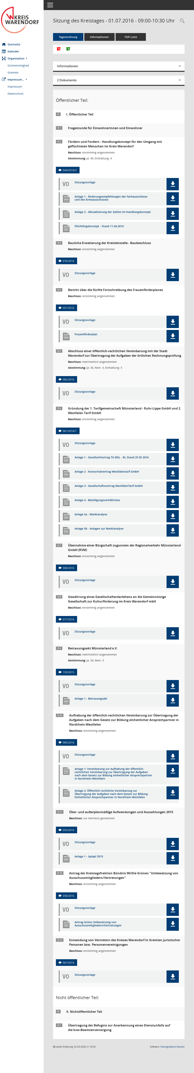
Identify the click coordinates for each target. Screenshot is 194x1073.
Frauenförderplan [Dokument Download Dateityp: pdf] (89, 341)
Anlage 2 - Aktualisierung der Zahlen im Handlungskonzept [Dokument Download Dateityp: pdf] (103, 219)
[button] (23, 58)
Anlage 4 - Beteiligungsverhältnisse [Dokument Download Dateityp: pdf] (101, 513)
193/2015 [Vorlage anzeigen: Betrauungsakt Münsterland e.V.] (72, 685)
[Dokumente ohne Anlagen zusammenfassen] (72, 55)
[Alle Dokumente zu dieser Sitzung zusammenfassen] (62, 55)
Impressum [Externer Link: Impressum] (18, 86)
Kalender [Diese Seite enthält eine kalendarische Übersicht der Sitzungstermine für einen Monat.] (14, 51)
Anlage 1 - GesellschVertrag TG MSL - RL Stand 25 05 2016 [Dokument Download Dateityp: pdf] (112, 471)
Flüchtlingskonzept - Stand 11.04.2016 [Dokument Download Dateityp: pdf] (103, 233)
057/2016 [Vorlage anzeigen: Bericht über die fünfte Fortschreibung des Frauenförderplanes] (72, 315)
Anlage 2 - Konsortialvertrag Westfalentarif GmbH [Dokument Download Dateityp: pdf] (110, 484)
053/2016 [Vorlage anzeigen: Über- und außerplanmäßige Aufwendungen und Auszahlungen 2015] (72, 843)
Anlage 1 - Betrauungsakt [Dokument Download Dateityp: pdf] (94, 711)
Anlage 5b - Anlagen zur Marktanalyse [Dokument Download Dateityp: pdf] (102, 541)
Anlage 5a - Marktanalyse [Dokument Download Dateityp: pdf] (94, 527)
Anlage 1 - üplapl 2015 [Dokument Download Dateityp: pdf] (92, 869)
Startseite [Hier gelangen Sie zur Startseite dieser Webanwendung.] (15, 44)
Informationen (103, 43)
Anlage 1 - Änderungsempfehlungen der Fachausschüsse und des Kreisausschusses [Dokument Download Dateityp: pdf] (114, 204)
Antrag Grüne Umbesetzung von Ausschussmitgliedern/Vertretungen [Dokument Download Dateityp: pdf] (101, 937)
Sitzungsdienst (172, 1059)
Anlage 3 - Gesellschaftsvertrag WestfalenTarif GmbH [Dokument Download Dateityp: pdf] (112, 499)
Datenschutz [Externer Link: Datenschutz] (19, 93)
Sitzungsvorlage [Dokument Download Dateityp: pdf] (88, 188)
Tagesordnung (72, 43)
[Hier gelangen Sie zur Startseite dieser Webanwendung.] (23, 20)
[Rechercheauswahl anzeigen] (181, 21)
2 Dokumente (70, 86)
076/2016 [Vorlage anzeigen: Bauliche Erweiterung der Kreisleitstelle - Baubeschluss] (72, 268)
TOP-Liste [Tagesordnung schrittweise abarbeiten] (134, 43)
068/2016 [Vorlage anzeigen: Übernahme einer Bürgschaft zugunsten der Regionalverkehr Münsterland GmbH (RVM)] (72, 581)
